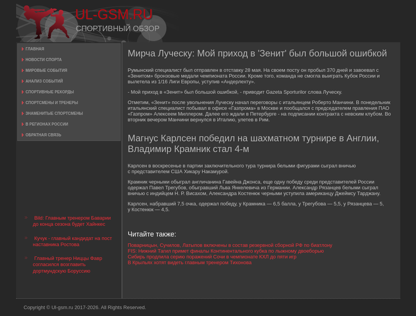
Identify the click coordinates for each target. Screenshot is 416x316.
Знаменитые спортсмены (54, 113)
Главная (35, 49)
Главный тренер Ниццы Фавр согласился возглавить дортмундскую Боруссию (67, 264)
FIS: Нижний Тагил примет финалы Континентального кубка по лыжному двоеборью (226, 251)
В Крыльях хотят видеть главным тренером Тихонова (190, 262)
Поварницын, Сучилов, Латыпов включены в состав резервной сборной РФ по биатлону (230, 245)
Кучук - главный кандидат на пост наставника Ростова (72, 241)
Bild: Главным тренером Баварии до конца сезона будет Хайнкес (72, 221)
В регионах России (47, 124)
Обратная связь (43, 135)
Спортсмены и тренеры (52, 103)
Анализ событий (44, 81)
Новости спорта (44, 60)
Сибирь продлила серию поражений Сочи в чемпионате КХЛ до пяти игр (212, 257)
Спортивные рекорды (50, 92)
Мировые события (47, 70)
